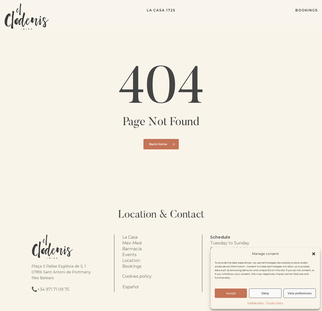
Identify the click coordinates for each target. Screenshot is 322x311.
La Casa (130, 237)
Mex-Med (132, 242)
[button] (314, 254)
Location (131, 260)
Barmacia (132, 248)
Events (129, 254)
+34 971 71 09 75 (53, 289)
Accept (231, 293)
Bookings (132, 266)
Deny (265, 293)
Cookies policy (255, 302)
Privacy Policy (274, 302)
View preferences (300, 293)
